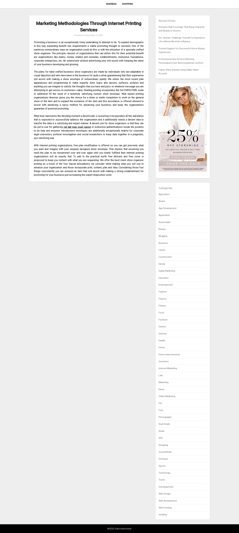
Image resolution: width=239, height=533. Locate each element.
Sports (162, 466)
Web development (168, 500)
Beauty (162, 229)
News (161, 389)
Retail (161, 431)
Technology (164, 472)
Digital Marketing (167, 270)
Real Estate (164, 424)
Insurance (164, 361)
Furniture (163, 319)
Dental (162, 264)
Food (161, 312)
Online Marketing (167, 396)
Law (161, 375)
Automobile (164, 222)
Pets (161, 410)
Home (162, 347)
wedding (163, 514)
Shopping (127, 4)
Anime (162, 201)
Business (111, 4)
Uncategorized (166, 486)
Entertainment (166, 284)
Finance (162, 298)
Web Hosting (165, 507)
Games (162, 326)
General (162, 333)
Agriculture (164, 194)
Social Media (165, 452)
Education (164, 278)
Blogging (163, 236)
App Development (167, 208)
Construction (165, 257)
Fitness (162, 305)
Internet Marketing (168, 368)
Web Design (164, 493)
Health (162, 340)
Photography (165, 417)
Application (164, 215)
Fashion (163, 291)
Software (163, 458)
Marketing (163, 382)
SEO (161, 438)
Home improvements (169, 354)
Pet (160, 403)
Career (162, 250)
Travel (162, 479)
